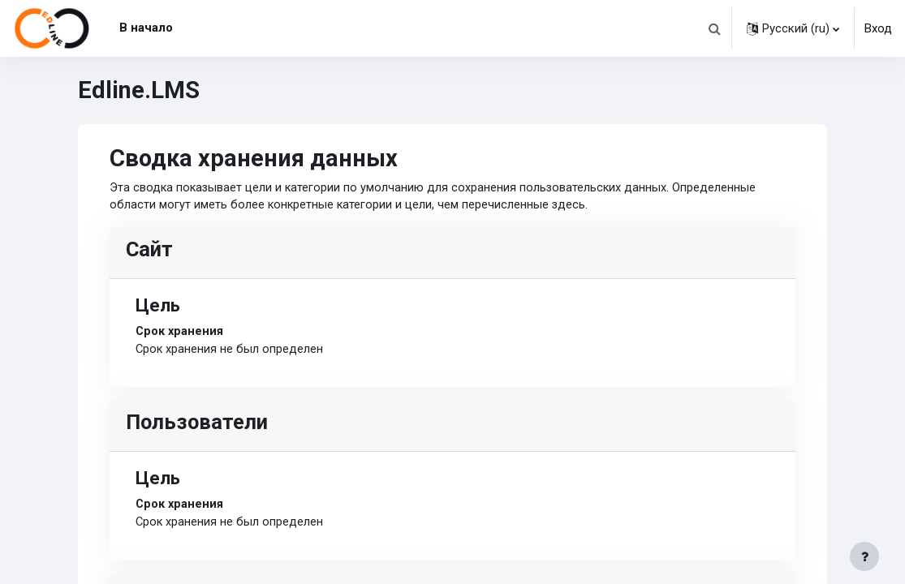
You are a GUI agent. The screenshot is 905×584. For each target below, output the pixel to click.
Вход (878, 28)
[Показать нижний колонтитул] (864, 556)
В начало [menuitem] (146, 27)
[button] (714, 28)
